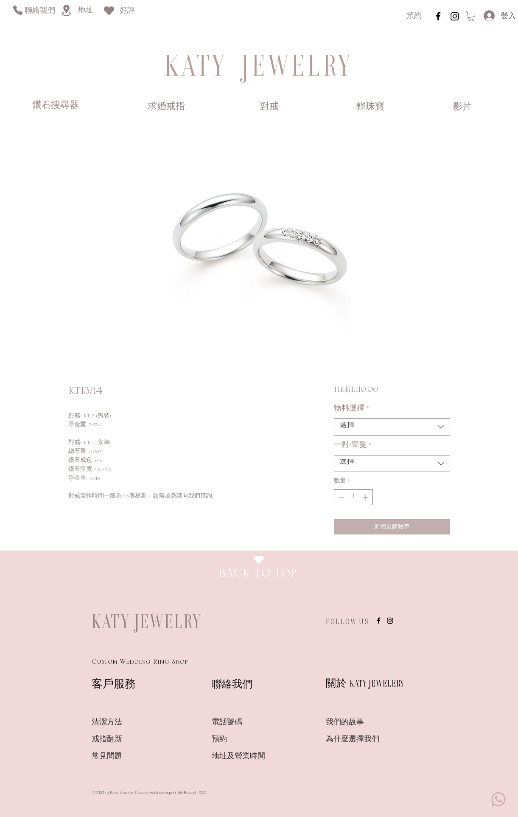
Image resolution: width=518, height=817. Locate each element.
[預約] (414, 16)
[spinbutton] (353, 497)
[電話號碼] (242, 722)
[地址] (85, 10)
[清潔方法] (122, 722)
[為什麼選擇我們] (356, 739)
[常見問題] (122, 756)
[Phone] (17, 10)
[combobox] (392, 426)
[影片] (462, 107)
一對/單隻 (352, 447)
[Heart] (109, 10)
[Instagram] (454, 16)
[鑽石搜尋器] (55, 106)
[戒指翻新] (122, 739)
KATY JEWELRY (147, 621)
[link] (471, 16)
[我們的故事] (356, 722)
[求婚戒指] (166, 107)
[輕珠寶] (370, 107)
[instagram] (438, 16)
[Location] (66, 10)
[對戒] (269, 107)
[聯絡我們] (40, 11)
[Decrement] (340, 497)
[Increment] (366, 497)
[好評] (127, 11)
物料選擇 (351, 410)
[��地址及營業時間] (253, 756)
